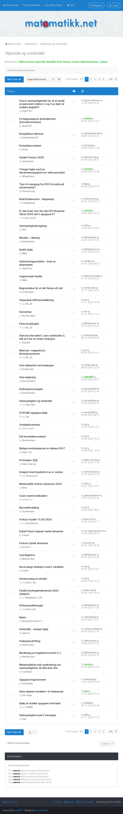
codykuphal (89, 335)
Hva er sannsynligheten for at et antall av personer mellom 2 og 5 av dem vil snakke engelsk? (41, 104)
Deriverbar (25, 311)
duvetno (26, 547)
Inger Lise (27, 452)
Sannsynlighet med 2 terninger (37, 715)
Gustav (75, 62)
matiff (25, 570)
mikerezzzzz (90, 471)
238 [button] (110, 79)
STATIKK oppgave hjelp (33, 412)
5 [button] (103, 79)
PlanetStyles (41, 810)
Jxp (27, 416)
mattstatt (27, 671)
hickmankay (90, 617)
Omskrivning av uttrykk (33, 578)
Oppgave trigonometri (32, 679)
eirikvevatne (28, 645)
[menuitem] (31, 5)
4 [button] (99, 79)
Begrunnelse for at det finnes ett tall (40, 288)
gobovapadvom (92, 495)
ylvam (25, 149)
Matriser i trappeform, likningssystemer (32, 352)
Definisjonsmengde (31, 389)
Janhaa (103, 62)
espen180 (40, 62)
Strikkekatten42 (30, 137)
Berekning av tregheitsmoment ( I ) (40, 652)
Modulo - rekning (29, 237)
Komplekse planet (30, 145)
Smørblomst (31, 523)
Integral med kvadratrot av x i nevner (41, 472)
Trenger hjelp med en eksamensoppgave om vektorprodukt (42, 171)
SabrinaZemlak (91, 276)
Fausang (88, 145)
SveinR (87, 118)
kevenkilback (90, 400)
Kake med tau (29, 464)
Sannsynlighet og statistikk (35, 401)
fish (86, 311)
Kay (86, 184)
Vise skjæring (27, 377)
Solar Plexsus (64, 62)
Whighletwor (28, 176)
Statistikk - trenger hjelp (33, 629)
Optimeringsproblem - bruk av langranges (37, 263)
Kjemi (22, 617)
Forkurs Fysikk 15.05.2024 (35, 519)
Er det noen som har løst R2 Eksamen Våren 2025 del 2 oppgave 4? (42, 212)
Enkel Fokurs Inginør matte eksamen (41, 531)
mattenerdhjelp (92, 629)
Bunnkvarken (28, 315)
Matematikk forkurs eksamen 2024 (40, 483)
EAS (24, 719)
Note (24, 487)
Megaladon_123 (33, 597)
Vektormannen (26, 62)
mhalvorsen (31, 476)
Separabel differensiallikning (36, 300)
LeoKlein (88, 261)
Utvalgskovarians (29, 424)
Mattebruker (28, 241)
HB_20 (28, 304)
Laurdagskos (27, 555)
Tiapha (25, 535)
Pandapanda (28, 203)
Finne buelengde (29, 323)
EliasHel (26, 342)
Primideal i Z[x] (28, 460)
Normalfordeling (29, 507)
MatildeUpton (91, 249)
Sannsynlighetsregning (33, 225)
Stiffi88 (29, 707)
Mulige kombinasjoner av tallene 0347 (42, 448)
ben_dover (30, 218)
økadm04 (27, 126)
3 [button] (95, 79)
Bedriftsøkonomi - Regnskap (36, 199)
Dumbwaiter (28, 511)
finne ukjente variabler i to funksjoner (41, 691)
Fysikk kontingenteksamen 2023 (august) (39, 592)
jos (85, 299)
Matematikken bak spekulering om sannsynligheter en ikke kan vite (40, 666)
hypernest (27, 268)
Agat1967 (27, 111)
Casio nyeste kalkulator (33, 495)
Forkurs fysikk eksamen (33, 543)
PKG (24, 229)
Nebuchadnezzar (89, 62)
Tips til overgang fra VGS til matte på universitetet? (41, 186)
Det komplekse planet (32, 436)
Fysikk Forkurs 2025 (31, 157)
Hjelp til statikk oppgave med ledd (39, 703)
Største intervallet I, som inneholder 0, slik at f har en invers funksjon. (42, 337)
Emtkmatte (28, 292)
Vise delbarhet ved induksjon (36, 365)
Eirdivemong (90, 157)
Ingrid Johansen (92, 100)
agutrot (26, 633)
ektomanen (28, 161)
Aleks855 (51, 62)
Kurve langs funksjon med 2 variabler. (41, 566)
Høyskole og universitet (25, 53)
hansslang (27, 683)
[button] (81, 79)
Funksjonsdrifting (29, 641)
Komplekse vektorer (31, 133)
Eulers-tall (30, 582)
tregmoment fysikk (30, 276)
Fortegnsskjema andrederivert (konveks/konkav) (37, 120)
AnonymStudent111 (32, 621)
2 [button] (90, 79)
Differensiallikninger (31, 605)
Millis (24, 253)
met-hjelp (27, 695)
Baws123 (88, 519)
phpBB (18, 810)
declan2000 (90, 412)
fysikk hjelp (26, 249)
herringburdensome (94, 531)
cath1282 (30, 404)
